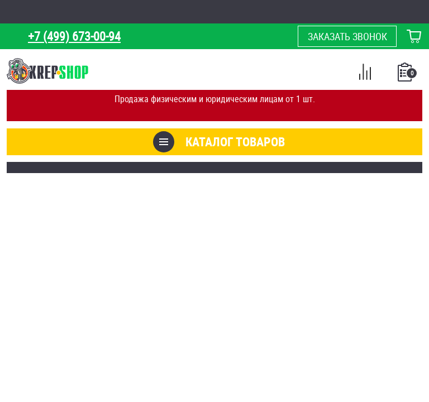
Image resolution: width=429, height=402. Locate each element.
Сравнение (364, 74)
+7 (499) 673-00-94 (74, 36)
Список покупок (406, 75)
